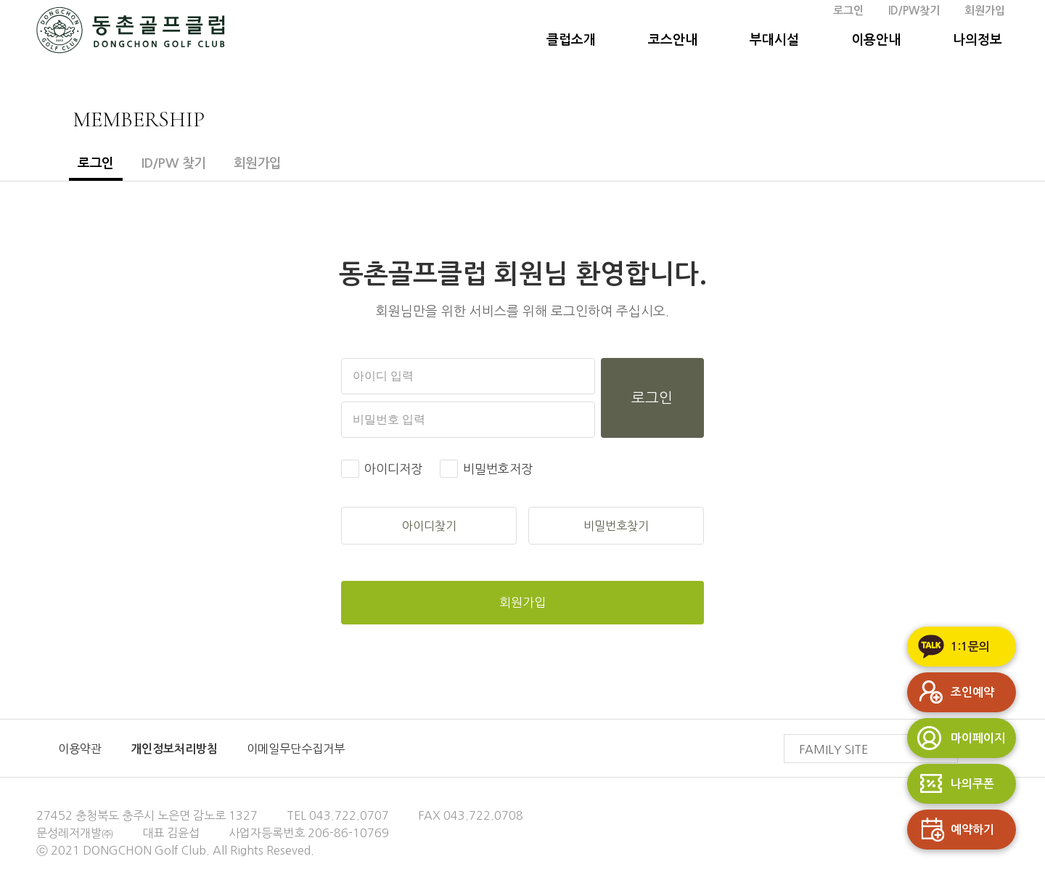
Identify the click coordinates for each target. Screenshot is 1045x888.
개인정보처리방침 (174, 749)
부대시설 (774, 39)
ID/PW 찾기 (174, 163)
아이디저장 (393, 469)
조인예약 (950, 692)
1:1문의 (948, 647)
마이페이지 (956, 738)
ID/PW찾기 (914, 10)
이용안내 (876, 39)
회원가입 (984, 10)
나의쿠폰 (950, 784)
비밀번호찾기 (616, 525)
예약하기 (950, 830)
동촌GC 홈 (130, 33)
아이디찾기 (429, 525)
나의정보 (977, 39)
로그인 (848, 10)
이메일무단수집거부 (296, 748)
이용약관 (80, 748)
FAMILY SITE (878, 734)
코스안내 (672, 39)
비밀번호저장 (498, 469)
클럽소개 (571, 39)
